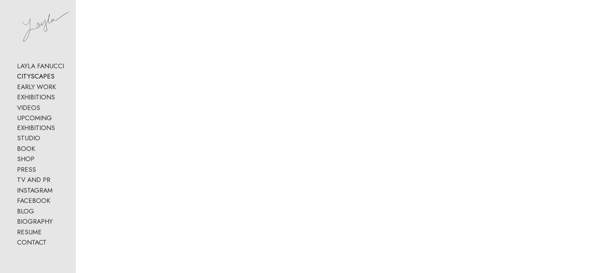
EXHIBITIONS (36, 139)
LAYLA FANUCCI (40, 108)
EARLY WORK (36, 129)
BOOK (26, 181)
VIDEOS (28, 150)
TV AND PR (33, 212)
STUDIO (28, 171)
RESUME (29, 265)
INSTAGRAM (35, 223)
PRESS (26, 202)
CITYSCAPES (36, 119)
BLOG (25, 244)
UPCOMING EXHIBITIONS (54, 160)
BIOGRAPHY (35, 254)
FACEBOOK (33, 233)
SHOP (25, 191)
